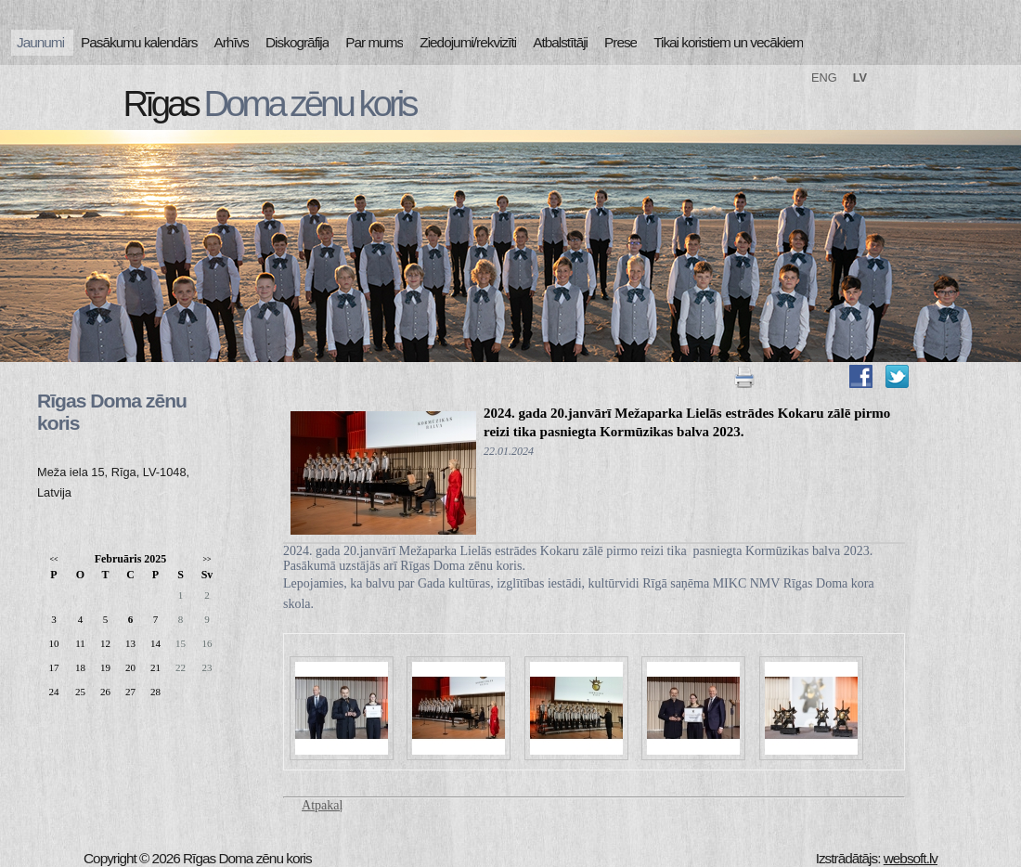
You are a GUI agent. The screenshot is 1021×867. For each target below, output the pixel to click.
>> (206, 559)
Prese (620, 42)
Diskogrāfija (297, 42)
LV (860, 77)
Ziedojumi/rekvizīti (468, 42)
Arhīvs (232, 42)
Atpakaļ (322, 805)
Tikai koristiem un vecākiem (728, 42)
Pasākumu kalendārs (139, 42)
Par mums (374, 42)
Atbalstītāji (560, 42)
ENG (824, 77)
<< (53, 559)
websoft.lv (910, 858)
